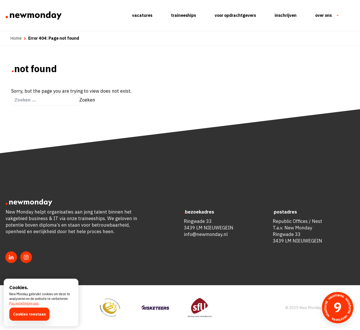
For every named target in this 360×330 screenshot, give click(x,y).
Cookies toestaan (29, 314)
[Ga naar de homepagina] (34, 15)
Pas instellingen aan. (24, 303)
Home (16, 38)
